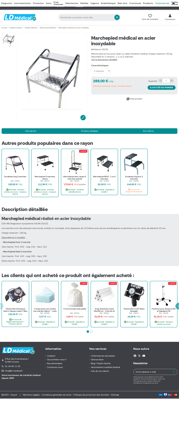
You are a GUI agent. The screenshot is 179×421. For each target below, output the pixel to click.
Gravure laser (97, 359)
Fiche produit (134, 99)
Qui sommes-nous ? (57, 359)
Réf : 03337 (45, 181)
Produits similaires (89, 131)
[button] (88, 331)
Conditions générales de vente (56, 394)
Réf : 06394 (104, 313)
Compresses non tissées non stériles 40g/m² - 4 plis (45, 310)
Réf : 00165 (45, 313)
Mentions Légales (31, 394)
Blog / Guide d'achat (101, 363)
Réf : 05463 (74, 181)
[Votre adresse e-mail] (152, 372)
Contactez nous (55, 367)
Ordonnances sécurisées (103, 355)
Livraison (51, 355)
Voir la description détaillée (104, 59)
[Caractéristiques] (101, 71)
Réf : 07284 (104, 181)
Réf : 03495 (163, 313)
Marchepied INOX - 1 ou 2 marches (104, 177)
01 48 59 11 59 (12, 366)
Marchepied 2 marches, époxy (45, 177)
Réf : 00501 (134, 313)
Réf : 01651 (15, 181)
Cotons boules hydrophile (74, 309)
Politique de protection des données (91, 394)
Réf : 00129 (74, 313)
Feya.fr (14, 394)
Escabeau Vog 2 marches (15, 176)
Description (30, 131)
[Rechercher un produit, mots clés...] (117, 17)
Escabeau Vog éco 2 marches (134, 177)
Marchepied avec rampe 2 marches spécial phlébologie (74, 178)
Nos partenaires (54, 363)
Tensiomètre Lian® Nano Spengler (134, 310)
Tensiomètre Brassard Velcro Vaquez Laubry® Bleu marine (15, 311)
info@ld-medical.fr (14, 370)
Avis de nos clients (100, 371)
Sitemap (115, 394)
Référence (96, 49)
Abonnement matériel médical (105, 367)
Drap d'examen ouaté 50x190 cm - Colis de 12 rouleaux (104, 311)
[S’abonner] (174, 372)
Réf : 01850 (134, 181)
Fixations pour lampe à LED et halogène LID (164, 310)
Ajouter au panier (161, 87)
